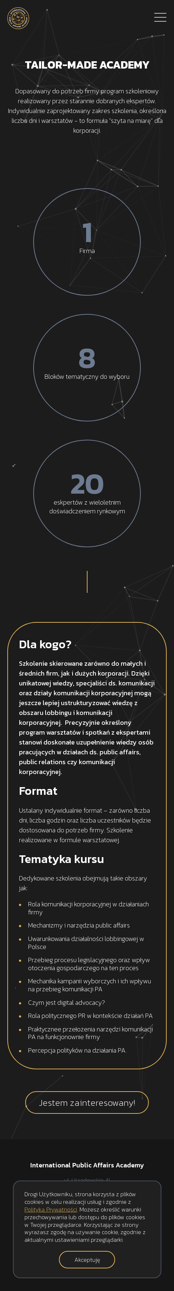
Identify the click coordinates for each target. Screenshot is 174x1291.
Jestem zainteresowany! (87, 1102)
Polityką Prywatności (50, 1209)
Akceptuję (87, 1259)
